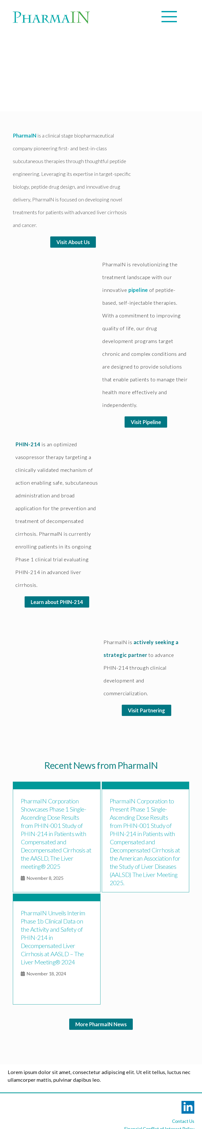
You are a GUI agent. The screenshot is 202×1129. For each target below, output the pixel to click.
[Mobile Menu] (92, 16)
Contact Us (183, 1121)
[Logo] (51, 18)
